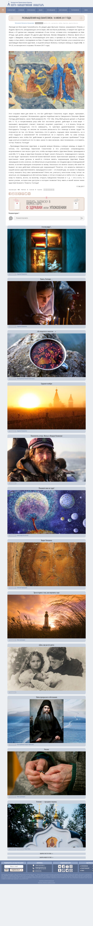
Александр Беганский (22, 535)
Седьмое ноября (46, 384)
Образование (63, 10)
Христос (46, 23)
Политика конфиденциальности (46, 880)
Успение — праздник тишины (46, 802)
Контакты (40, 863)
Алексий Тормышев (22, 588)
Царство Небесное (73, 23)
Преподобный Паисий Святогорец (26, 379)
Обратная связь (38, 871)
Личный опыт (20, 849)
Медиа (41, 10)
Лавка (86, 10)
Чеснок (46, 749)
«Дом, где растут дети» (46, 645)
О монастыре (11, 10)
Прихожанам (31, 10)
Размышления (39, 23)
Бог (49, 23)
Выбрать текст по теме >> (46, 853)
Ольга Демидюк (21, 640)
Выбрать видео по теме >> (46, 857)
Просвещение (51, 10)
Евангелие (65, 23)
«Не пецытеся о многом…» (46, 331)
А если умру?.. (46, 227)
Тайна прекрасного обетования (46, 697)
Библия (60, 23)
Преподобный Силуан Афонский (25, 744)
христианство (54, 23)
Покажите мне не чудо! (46, 488)
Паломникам (75, 10)
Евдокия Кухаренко (22, 274)
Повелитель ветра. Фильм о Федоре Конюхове (46, 436)
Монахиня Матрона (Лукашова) (24, 23)
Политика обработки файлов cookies (46, 882)
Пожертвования (85, 868)
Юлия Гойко (27, 849)
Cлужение (21, 10)
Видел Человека (46, 540)
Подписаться (16, 870)
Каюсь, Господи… (46, 279)
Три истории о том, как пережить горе (46, 593)
